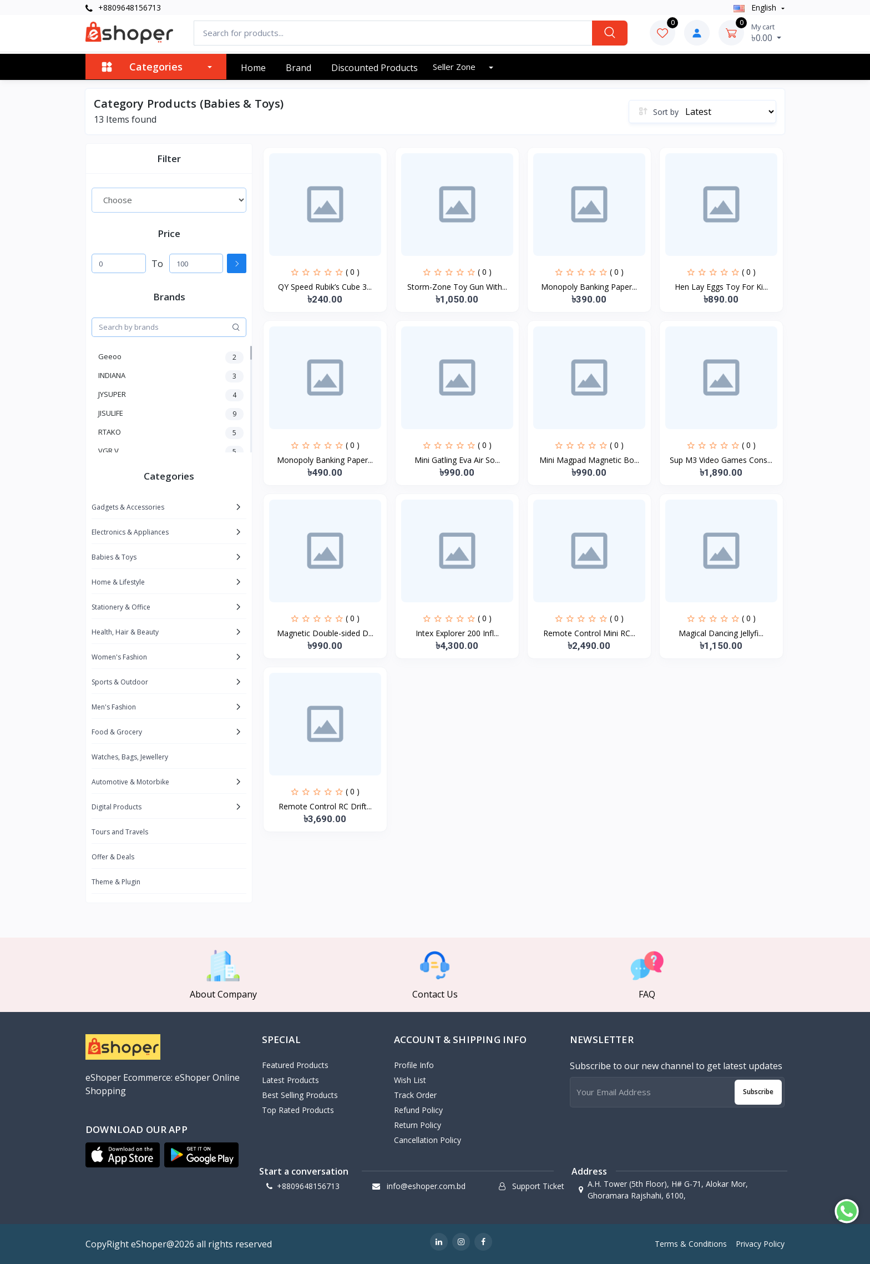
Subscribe (758, 1091)
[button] (122, 1155)
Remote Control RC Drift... (325, 806)
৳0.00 (766, 33)
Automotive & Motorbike (130, 782)
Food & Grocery (117, 732)
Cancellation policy (427, 1140)
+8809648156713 (123, 7)
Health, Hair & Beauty (125, 632)
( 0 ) (353, 271)
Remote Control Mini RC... (589, 633)
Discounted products (374, 68)
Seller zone (455, 66)
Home (253, 68)
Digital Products (116, 807)
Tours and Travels (120, 832)
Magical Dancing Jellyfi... (721, 633)
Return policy (417, 1125)
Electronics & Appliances (130, 532)
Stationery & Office (121, 607)
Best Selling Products (300, 1095)
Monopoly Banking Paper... (589, 286)
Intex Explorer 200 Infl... (457, 633)
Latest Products (290, 1080)
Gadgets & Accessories (128, 507)
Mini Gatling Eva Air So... (457, 460)
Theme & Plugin (116, 882)
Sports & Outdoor (120, 682)
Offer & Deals (113, 857)
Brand (298, 68)
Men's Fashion (114, 707)
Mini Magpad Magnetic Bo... (589, 460)
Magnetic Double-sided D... (325, 633)
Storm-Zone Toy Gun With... (457, 286)
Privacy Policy (760, 1243)
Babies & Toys (114, 557)
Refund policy (418, 1110)
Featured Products (295, 1065)
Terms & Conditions (691, 1243)
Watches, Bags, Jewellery (130, 757)
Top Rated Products (298, 1110)
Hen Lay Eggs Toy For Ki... (721, 286)
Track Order (415, 1095)
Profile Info (414, 1065)
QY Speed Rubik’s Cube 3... (325, 286)
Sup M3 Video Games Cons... (721, 460)
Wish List (410, 1080)
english (756, 7)
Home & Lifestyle (118, 582)
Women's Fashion (119, 657)
